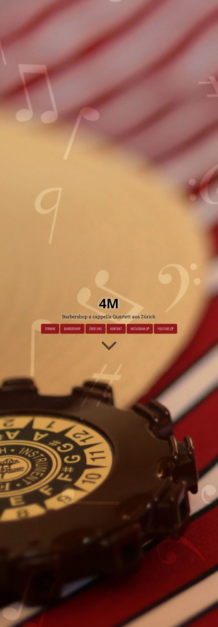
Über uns (95, 329)
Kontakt (116, 329)
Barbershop (72, 329)
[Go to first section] (109, 345)
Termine (50, 329)
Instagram (139, 329)
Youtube (165, 329)
